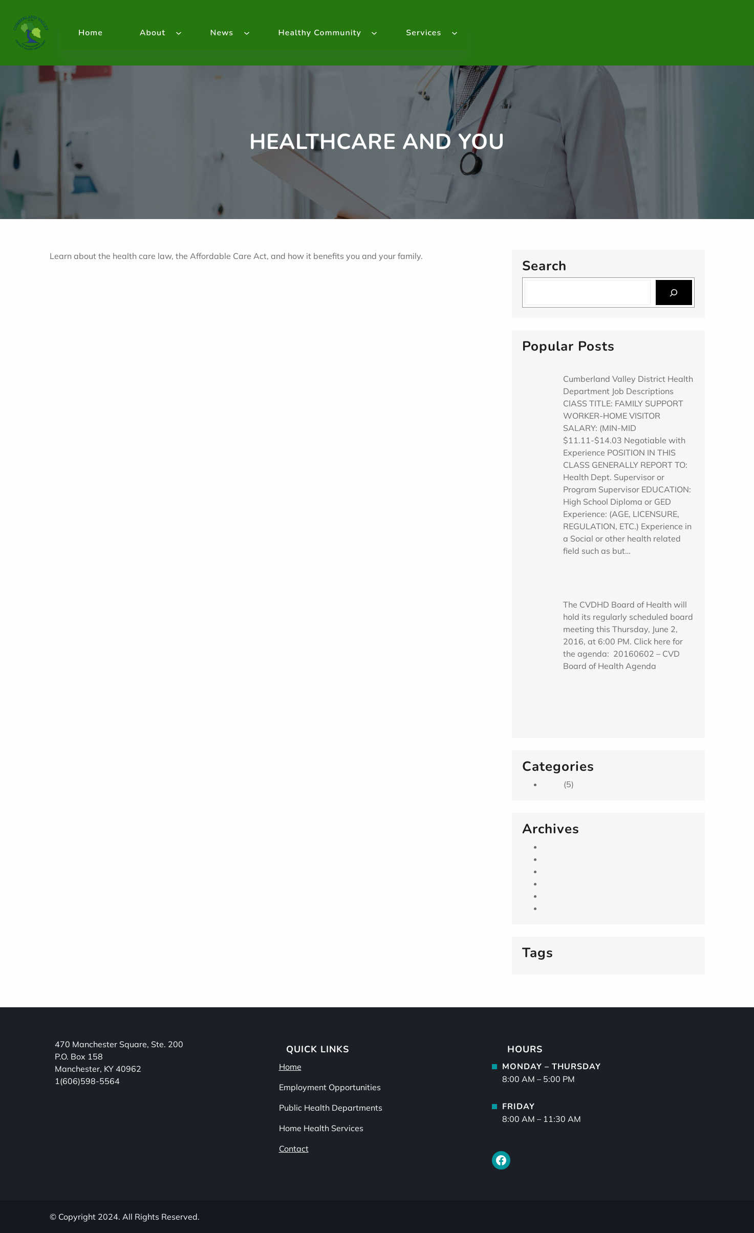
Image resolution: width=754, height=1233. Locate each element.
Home (290, 1067)
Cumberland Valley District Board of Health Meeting (627, 583)
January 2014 (569, 896)
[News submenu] (247, 33)
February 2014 (571, 883)
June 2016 (562, 859)
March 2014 (566, 871)
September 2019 (575, 846)
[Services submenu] (454, 33)
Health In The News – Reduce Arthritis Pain (142, 292)
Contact (294, 1148)
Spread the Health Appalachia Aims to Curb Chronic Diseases (621, 698)
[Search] (674, 292)
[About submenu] (179, 33)
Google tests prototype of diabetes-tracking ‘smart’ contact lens (185, 280)
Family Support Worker (607, 364)
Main (552, 784)
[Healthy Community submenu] (374, 33)
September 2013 (575, 908)
